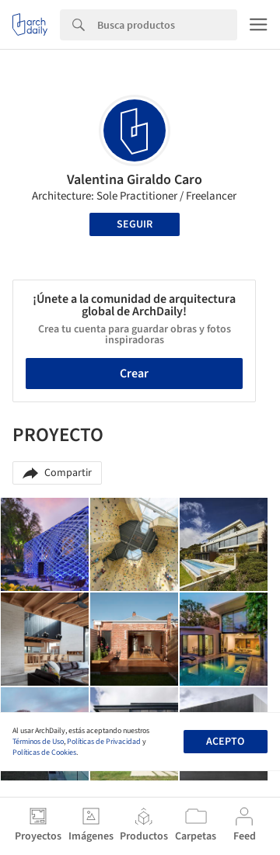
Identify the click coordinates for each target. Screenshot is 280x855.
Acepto (225, 741)
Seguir (134, 224)
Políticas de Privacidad (104, 741)
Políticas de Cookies (44, 752)
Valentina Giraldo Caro (134, 179)
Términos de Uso (38, 741)
